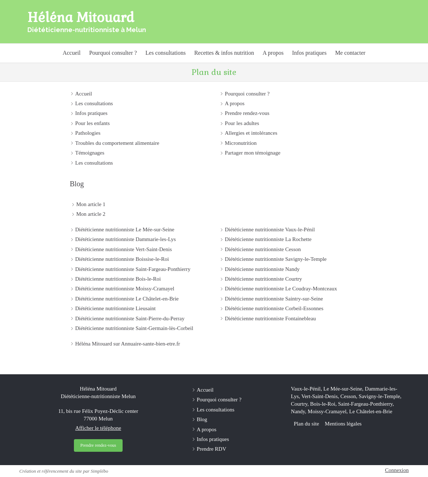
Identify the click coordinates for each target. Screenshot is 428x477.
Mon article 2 (91, 214)
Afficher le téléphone (98, 428)
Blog (77, 184)
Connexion (397, 470)
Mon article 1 (91, 204)
